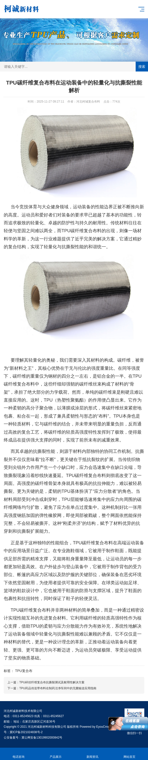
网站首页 (129, 754)
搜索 (141, 67)
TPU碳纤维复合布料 (82, 230)
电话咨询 (18, 754)
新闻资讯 (92, 754)
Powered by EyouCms (94, 726)
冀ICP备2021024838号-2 (26, 732)
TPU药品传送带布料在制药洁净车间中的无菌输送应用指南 (57, 688)
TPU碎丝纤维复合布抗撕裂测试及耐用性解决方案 (52, 682)
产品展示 (55, 754)
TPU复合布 (23, 671)
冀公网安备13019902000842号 (41, 737)
